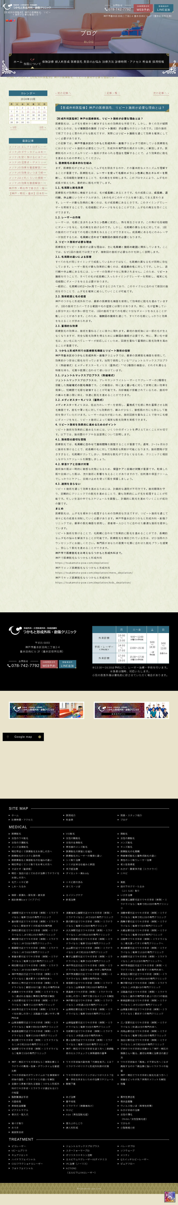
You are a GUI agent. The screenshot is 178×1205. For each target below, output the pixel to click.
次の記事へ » (161, 93)
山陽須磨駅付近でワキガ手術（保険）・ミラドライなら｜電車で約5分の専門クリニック (35, 1024)
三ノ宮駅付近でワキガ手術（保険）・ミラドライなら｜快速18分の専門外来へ (144, 1024)
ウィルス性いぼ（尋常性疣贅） (137, 1105)
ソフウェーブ (128, 1150)
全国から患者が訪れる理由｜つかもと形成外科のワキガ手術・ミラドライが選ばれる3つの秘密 (35, 1088)
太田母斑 (16, 1101)
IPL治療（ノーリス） (77, 1163)
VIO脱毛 (70, 833)
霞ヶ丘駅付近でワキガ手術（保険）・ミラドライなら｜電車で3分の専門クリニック (89, 1042)
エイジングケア (74, 895)
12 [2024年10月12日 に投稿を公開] (39, 111)
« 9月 (13, 127)
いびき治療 (127, 895)
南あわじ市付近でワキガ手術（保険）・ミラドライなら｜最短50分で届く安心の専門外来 (36, 985)
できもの (125, 1123)
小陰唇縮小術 (128, 1127)
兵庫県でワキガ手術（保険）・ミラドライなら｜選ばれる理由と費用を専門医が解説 (35, 994)
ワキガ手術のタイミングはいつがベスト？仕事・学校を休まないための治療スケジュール (90, 1077)
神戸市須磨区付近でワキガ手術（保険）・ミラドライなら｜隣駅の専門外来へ (89, 976)
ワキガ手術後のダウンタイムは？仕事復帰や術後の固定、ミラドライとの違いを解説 (35, 1077)
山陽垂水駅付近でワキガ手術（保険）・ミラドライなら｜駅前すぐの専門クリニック (144, 1011)
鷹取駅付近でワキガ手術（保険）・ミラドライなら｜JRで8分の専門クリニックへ (35, 941)
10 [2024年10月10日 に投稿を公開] (28, 111)
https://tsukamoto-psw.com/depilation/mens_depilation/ (94, 572)
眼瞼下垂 (71, 1083)
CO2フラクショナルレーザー (27, 1163)
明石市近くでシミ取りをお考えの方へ (32, 864)
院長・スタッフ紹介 (131, 815)
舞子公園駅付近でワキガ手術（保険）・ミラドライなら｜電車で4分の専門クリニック (89, 958)
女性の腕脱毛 (73, 838)
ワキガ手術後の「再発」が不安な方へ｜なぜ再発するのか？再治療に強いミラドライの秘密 (144, 1066)
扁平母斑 (71, 1101)
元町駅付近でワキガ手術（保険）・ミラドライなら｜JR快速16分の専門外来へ (89, 1033)
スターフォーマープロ (78, 1150)
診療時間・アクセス (22, 819)
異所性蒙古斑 (128, 1096)
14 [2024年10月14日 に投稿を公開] (12, 115)
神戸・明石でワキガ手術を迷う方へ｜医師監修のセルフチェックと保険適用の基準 (90, 1051)
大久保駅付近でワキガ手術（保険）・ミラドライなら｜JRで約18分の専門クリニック (89, 932)
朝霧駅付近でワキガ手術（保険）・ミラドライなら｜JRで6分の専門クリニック (35, 950)
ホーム (15, 815)
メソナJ (125, 1155)
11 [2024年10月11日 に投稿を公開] (33, 111)
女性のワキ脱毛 (20, 838)
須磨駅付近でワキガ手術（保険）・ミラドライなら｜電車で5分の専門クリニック (35, 915)
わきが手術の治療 (130, 1110)
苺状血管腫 (127, 1101)
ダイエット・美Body (77, 873)
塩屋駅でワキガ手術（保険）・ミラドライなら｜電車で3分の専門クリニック (35, 1051)
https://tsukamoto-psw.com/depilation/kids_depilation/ (93, 582)
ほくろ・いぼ (73, 886)
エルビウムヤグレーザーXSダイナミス (86, 1159)
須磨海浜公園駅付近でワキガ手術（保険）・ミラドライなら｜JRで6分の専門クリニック (89, 915)
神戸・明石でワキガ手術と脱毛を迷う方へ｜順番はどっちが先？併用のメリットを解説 (144, 1077)
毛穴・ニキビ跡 (20, 882)
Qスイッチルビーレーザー (135, 1159)
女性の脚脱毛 (128, 838)
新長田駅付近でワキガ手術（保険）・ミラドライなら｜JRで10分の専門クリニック (144, 1002)
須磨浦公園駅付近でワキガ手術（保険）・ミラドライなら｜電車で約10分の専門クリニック (145, 904)
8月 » (43, 127)
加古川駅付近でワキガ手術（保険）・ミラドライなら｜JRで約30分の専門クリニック (144, 1042)
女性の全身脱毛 (74, 842)
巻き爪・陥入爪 (20, 1114)
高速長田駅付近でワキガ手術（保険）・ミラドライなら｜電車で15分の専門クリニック (35, 1033)
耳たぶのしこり (74, 1123)
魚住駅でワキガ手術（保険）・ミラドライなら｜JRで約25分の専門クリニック (35, 1042)
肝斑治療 (71, 899)
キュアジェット (20, 1155)
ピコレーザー (19, 1146)
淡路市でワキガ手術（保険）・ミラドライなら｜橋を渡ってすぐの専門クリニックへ (144, 941)
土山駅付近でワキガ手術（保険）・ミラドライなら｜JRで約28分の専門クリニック (89, 950)
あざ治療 (71, 1096)
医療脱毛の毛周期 (130, 851)
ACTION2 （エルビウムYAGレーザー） (81, 1170)
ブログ (124, 819)
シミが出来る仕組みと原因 (80, 864)
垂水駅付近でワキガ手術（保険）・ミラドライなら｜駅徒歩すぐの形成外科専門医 (35, 923)
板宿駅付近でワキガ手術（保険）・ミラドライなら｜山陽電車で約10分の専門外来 (89, 985)
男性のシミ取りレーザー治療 (136, 860)
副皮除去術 (18, 1132)
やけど (69, 1110)
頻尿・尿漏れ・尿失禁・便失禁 (28, 895)
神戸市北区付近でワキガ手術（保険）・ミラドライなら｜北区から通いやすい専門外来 (89, 967)
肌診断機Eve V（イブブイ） (27, 899)
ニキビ (124, 873)
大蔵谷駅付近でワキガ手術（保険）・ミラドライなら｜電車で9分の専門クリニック (144, 932)
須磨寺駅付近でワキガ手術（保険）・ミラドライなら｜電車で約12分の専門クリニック (144, 915)
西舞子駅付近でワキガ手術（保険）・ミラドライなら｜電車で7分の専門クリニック (144, 923)
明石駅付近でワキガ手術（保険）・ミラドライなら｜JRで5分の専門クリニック (35, 967)
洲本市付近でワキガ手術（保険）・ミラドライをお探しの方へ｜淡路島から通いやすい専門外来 (35, 1014)
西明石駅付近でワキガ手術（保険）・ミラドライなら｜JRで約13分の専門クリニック (35, 932)
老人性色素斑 (128, 864)
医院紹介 (71, 815)
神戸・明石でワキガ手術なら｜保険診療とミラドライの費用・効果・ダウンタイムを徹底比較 (35, 1066)
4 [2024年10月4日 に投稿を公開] (33, 107)
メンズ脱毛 (127, 842)
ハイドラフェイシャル (24, 1159)
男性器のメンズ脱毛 (77, 846)
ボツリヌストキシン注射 (79, 1155)
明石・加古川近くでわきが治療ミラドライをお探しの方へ (35, 875)
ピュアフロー (128, 1163)
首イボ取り (18, 1123)
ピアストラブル (20, 1110)
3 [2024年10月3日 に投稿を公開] (28, 107)
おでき (15, 1127)
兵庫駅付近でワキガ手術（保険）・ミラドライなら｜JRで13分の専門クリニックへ (144, 958)
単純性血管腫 (19, 1105)
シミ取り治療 (73, 860)
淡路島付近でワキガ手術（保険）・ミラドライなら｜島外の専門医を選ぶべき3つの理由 (144, 994)
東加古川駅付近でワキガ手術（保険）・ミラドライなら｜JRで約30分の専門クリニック (144, 976)
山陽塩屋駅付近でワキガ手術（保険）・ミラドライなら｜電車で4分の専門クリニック (89, 1024)
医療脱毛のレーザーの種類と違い (84, 855)
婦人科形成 (72, 1127)
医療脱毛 (16, 833)
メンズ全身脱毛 (20, 846)
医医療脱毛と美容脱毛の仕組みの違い (32, 860)
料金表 (69, 819)
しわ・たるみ (19, 886)
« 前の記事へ (63, 93)
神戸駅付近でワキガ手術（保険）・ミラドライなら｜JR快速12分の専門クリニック (89, 1002)
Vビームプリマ (19, 1150)
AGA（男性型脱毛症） (78, 1114)
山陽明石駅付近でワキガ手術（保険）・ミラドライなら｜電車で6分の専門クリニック (89, 1011)
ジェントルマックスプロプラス (82, 1146)
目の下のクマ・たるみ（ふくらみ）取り (132, 888)
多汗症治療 (72, 868)
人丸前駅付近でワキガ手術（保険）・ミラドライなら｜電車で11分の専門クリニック (35, 1002)
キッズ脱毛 (127, 846)
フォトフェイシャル (22, 1168)
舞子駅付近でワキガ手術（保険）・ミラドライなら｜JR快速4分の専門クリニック (144, 985)
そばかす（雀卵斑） (22, 868)
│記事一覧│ (112, 93)
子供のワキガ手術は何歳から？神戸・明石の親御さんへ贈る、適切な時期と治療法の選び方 (144, 1053)
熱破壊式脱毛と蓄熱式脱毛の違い (138, 855)
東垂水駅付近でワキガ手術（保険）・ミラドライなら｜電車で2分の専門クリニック (35, 958)
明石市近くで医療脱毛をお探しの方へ (32, 851)
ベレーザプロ (128, 1146)
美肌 (123, 882)
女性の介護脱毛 (20, 842)
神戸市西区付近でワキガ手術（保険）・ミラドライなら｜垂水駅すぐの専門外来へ (35, 976)
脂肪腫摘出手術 (20, 1096)
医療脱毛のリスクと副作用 (26, 855)
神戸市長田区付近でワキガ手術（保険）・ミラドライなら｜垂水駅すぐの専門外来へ (144, 967)
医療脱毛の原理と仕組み (79, 851)
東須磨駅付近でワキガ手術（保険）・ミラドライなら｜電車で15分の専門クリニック (144, 950)
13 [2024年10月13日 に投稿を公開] (44, 111)
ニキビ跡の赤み (74, 882)
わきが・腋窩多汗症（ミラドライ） (140, 868)
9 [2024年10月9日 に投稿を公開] (22, 111)
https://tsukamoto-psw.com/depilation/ (82, 562)
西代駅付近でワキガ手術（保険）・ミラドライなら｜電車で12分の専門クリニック (89, 923)
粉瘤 (123, 1083)
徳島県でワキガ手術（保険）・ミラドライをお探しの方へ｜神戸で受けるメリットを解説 (90, 994)
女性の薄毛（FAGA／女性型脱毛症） (134, 1116)
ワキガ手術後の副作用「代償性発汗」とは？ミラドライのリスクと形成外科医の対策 (90, 1064)
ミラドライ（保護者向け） (80, 1105)
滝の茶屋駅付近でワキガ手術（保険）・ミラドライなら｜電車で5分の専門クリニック (89, 941)
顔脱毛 (124, 833)
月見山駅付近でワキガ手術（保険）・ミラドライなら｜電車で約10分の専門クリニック (144, 1033)
